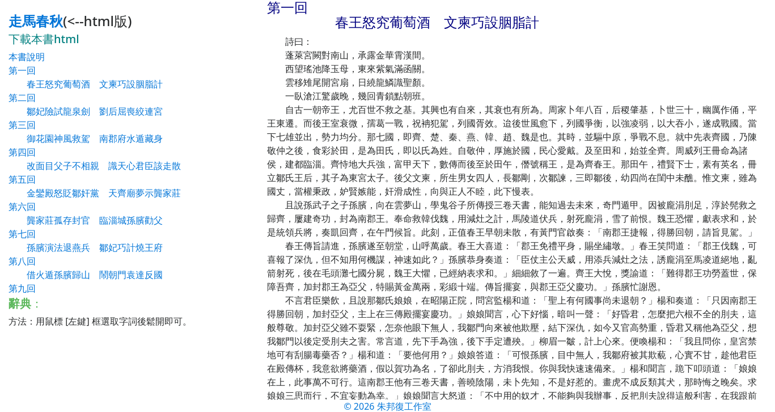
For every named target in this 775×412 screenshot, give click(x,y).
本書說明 (27, 57)
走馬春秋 (36, 20)
